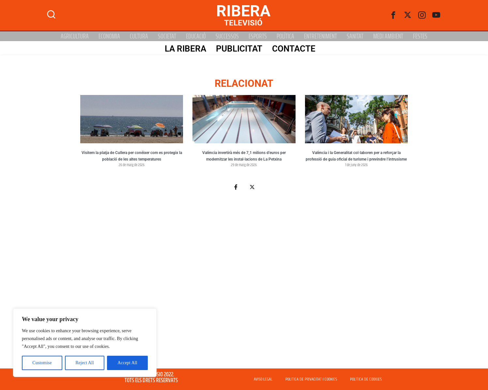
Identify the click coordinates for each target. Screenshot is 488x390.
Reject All (84, 362)
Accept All (127, 362)
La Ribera (184, 48)
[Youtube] (436, 15)
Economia (109, 36)
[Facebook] (393, 15)
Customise (42, 362)
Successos (227, 36)
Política (285, 36)
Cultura (139, 36)
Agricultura (75, 36)
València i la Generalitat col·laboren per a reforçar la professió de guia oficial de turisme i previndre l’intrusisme (356, 156)
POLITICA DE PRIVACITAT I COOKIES (311, 379)
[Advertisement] (244, 283)
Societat (167, 36)
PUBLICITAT (238, 48)
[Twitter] (407, 15)
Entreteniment (320, 36)
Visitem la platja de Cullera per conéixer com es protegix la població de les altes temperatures (132, 156)
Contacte (292, 48)
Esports (258, 36)
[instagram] (422, 15)
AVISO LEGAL (263, 379)
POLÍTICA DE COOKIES (366, 379)
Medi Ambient (388, 36)
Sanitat (355, 36)
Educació (196, 36)
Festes (420, 36)
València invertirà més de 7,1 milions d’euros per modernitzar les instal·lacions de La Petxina (244, 156)
